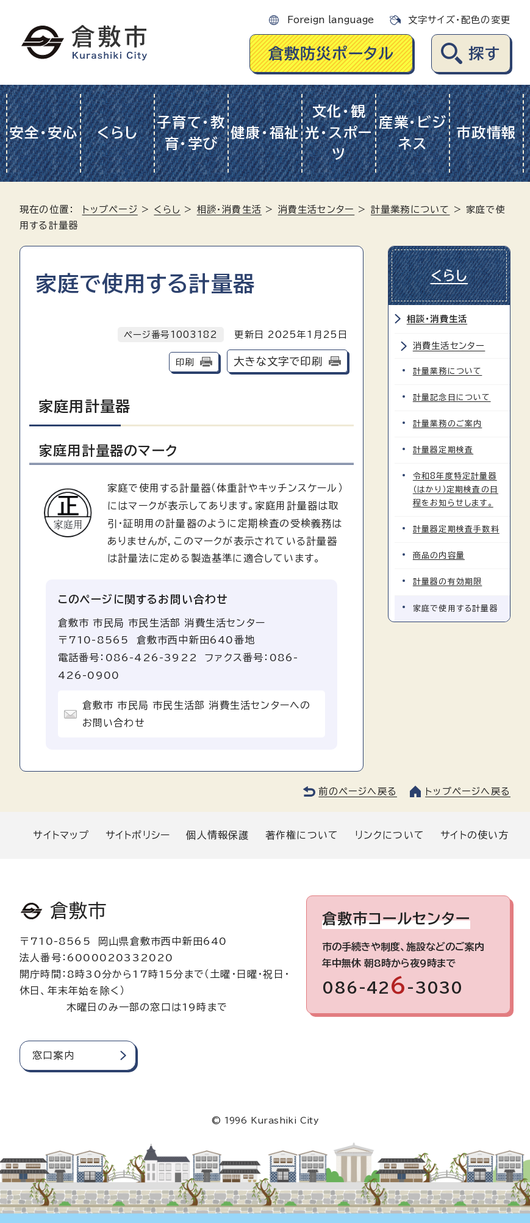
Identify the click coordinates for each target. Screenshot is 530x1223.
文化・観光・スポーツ (339, 132)
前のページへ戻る (357, 791)
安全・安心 (43, 133)
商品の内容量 (439, 555)
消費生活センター (316, 209)
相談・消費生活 (229, 209)
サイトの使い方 (474, 835)
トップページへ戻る (467, 791)
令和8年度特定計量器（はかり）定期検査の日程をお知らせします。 (455, 489)
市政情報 (486, 133)
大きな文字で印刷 (278, 361)
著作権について (301, 835)
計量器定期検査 (443, 450)
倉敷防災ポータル (331, 53)
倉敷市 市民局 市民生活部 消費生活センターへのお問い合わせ (196, 714)
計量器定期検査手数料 (456, 529)
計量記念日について (452, 397)
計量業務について (410, 209)
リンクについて (389, 835)
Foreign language (330, 19)
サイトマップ (61, 835)
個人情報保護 (217, 835)
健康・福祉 (265, 133)
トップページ (110, 209)
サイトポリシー (138, 835)
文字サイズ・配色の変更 (459, 19)
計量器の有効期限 (447, 582)
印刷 (185, 362)
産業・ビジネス (413, 133)
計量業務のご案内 (447, 424)
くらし (117, 133)
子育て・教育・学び (191, 133)
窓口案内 (53, 1055)
